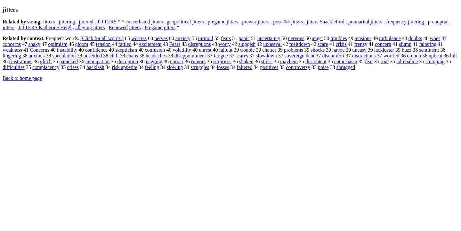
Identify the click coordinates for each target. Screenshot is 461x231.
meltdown (299, 44)
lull (453, 55)
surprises (222, 61)
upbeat (435, 55)
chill (113, 55)
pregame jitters (223, 21)
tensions (363, 38)
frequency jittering (405, 21)
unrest (205, 50)
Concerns (39, 50)
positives (269, 67)
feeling (152, 67)
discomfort (333, 55)
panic (244, 38)
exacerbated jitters (144, 21)
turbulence (390, 38)
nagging (154, 61)
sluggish (247, 44)
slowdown (266, 55)
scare (323, 44)
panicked (68, 61)
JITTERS (107, 21)
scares (242, 55)
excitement (150, 44)
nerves (161, 38)
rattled (125, 44)
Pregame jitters (159, 27)
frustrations (20, 61)
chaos (132, 55)
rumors (198, 61)
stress (266, 61)
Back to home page (22, 78)
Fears (175, 44)
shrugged (345, 67)
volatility (182, 50)
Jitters (49, 21)
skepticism (126, 50)
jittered (86, 21)
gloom (81, 44)
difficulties (14, 67)
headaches (156, 55)
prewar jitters (255, 21)
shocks (318, 50)
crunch (414, 55)
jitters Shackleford (325, 21)
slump (405, 44)
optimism (57, 44)
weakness (12, 50)
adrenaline (407, 61)
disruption (127, 61)
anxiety (182, 38)
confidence (96, 50)
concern (383, 44)
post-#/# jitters (288, 21)
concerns (12, 44)
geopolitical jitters (185, 21)
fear (369, 61)
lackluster (384, 50)
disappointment (190, 55)
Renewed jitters (125, 27)
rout (385, 61)
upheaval (272, 44)
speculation (64, 55)
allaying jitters (90, 27)
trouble (247, 50)
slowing (175, 67)
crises (72, 67)
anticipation (97, 61)
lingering (12, 55)
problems (293, 50)
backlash (95, 67)
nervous (296, 38)
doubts (415, 38)
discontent (316, 61)
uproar (176, 61)
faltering (427, 44)
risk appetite (124, 67)
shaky (34, 44)
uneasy (359, 50)
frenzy (361, 44)
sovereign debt (300, 55)
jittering (67, 21)
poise (323, 67)
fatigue (221, 55)
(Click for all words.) (102, 38)
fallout (225, 50)
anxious (37, 55)
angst (317, 38)
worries (139, 38)
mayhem (289, 61)
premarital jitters (365, 21)
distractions (364, 55)
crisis (341, 44)
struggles (200, 67)
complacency (45, 67)
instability (67, 50)
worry (225, 44)
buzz (406, 50)
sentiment (429, 50)
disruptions (199, 44)
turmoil (205, 38)
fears (226, 38)
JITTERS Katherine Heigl (44, 27)
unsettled (92, 55)
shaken (246, 61)
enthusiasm (345, 61)
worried (392, 55)
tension (103, 44)
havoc (338, 50)
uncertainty (268, 38)
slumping (435, 61)
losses (223, 67)
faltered (245, 67)
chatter (269, 50)
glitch (46, 61)
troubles (338, 38)
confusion (155, 50)
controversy (298, 67)
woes (435, 38)
